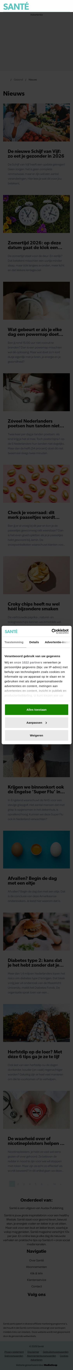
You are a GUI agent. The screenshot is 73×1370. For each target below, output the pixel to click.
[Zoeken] (67, 6)
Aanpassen (36, 722)
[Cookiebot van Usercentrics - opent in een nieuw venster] (52, 631)
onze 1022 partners (28, 662)
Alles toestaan (36, 709)
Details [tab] (34, 642)
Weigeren (36, 735)
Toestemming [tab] (14, 642)
